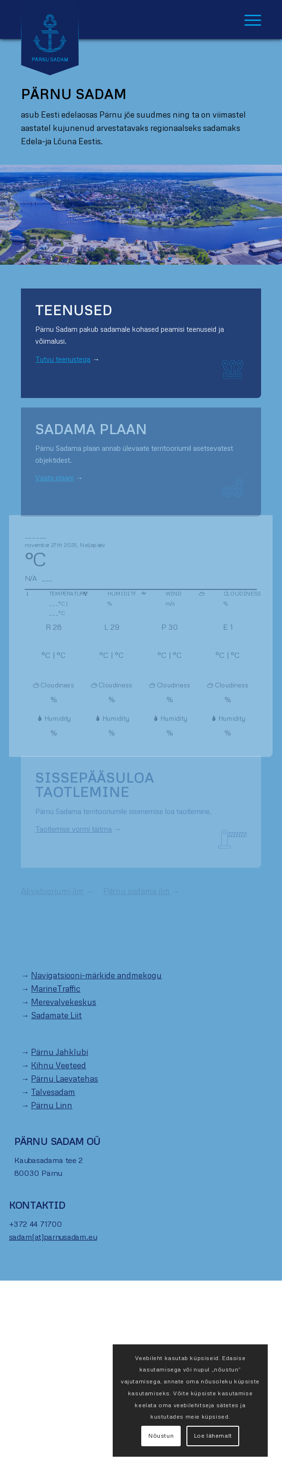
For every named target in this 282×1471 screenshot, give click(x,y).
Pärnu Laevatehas (64, 1078)
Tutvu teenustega (62, 359)
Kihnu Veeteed (58, 1065)
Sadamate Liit (56, 1015)
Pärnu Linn (51, 1105)
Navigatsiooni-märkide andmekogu (96, 975)
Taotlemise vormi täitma (73, 829)
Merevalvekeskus (63, 1002)
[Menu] (248, 19)
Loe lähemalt (213, 1435)
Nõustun (161, 1435)
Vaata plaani (54, 477)
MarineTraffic (55, 989)
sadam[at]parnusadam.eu (53, 1237)
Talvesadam (53, 1092)
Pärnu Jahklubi (59, 1052)
